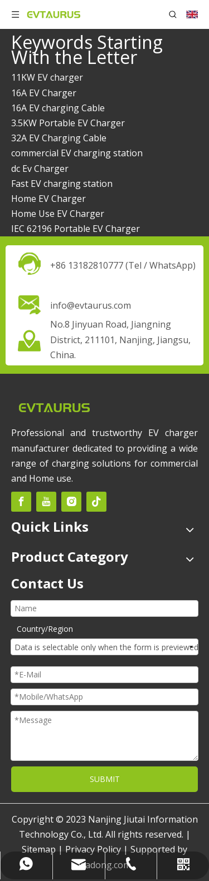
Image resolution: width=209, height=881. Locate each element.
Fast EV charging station (62, 183)
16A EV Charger (43, 93)
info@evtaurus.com (90, 305)
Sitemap (39, 849)
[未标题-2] (54, 406)
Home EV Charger (48, 198)
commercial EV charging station (77, 153)
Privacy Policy (93, 849)
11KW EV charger (47, 77)
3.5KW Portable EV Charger (68, 123)
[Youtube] (46, 502)
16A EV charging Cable (58, 108)
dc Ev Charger (40, 168)
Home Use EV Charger (57, 213)
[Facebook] (21, 502)
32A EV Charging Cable (58, 138)
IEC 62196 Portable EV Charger (75, 228)
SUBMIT (105, 779)
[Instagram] (71, 502)
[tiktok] (96, 502)
